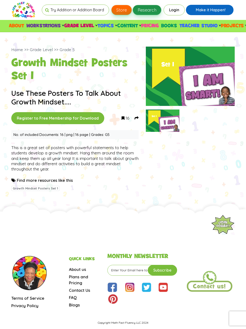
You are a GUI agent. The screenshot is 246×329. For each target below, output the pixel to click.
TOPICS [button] (107, 26)
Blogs (74, 304)
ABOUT (16, 26)
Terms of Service (27, 298)
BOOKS (169, 26)
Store (121, 10)
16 (125, 118)
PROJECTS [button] (233, 26)
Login (174, 9)
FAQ (73, 297)
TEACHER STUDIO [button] (199, 26)
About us (77, 269)
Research (147, 10)
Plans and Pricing (78, 280)
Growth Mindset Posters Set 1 (35, 188)
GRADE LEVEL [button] (80, 26)
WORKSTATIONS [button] (44, 26)
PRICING (150, 26)
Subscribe (162, 270)
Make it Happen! (211, 9)
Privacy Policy (24, 305)
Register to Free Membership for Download (58, 118)
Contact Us (79, 290)
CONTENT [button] (128, 26)
